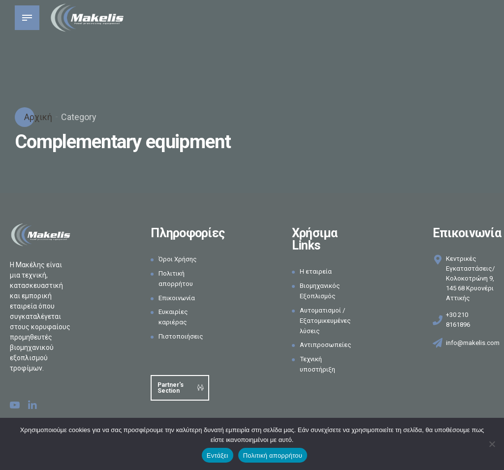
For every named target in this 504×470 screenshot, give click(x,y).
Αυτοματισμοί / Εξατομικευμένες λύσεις (327, 320)
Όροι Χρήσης (179, 259)
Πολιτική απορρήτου (272, 455)
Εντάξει (217, 455)
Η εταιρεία (316, 271)
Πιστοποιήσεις (182, 336)
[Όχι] (492, 444)
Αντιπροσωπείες (327, 344)
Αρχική (37, 117)
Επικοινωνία (178, 298)
